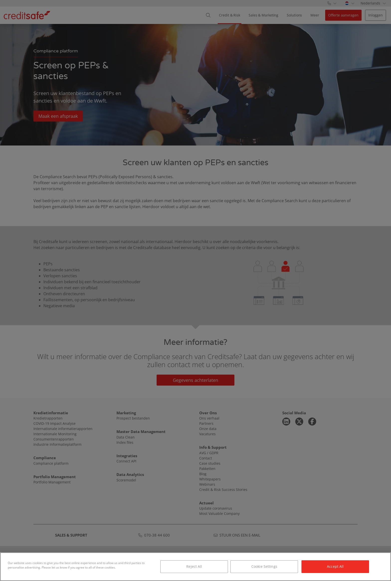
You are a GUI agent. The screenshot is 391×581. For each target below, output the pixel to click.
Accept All (335, 566)
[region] (195, 566)
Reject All (194, 566)
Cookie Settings (264, 566)
